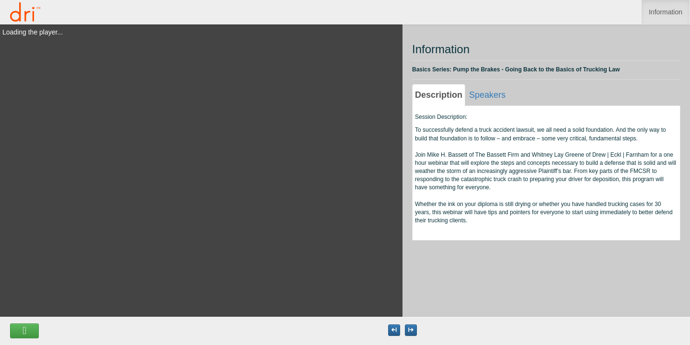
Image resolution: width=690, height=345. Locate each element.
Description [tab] (438, 95)
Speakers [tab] (487, 95)
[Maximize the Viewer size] (394, 330)
